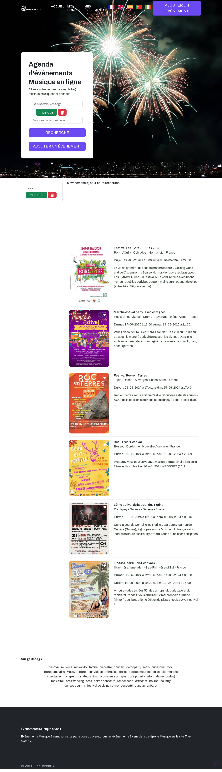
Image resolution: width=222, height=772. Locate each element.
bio (164, 671)
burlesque (158, 667)
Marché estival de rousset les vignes (140, 312)
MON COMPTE (74, 8)
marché (173, 671)
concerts (127, 685)
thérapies (111, 671)
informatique (155, 676)
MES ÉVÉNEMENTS (94, 8)
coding (170, 676)
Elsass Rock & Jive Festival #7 (135, 563)
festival (54, 667)
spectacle (54, 676)
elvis (89, 681)
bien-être (106, 667)
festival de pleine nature (103, 685)
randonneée (125, 681)
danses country (74, 685)
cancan (140, 685)
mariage (68, 676)
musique (66, 667)
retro (82, 671)
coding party (136, 676)
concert (119, 667)
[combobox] (57, 104)
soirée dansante (104, 681)
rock (170, 667)
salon (156, 671)
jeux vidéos (95, 671)
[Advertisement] (134, 219)
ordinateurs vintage (113, 676)
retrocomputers (140, 671)
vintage (72, 671)
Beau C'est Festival (128, 442)
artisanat (141, 681)
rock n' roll (57, 681)
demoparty (133, 667)
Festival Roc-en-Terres (130, 375)
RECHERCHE (57, 133)
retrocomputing (54, 671)
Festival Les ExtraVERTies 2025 (137, 248)
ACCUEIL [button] (57, 6)
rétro (146, 667)
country (165, 681)
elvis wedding (75, 681)
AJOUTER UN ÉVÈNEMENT (177, 8)
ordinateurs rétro (87, 676)
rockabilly (80, 667)
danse (123, 671)
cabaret (152, 685)
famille (93, 667)
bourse (154, 681)
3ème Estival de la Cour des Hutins (138, 504)
